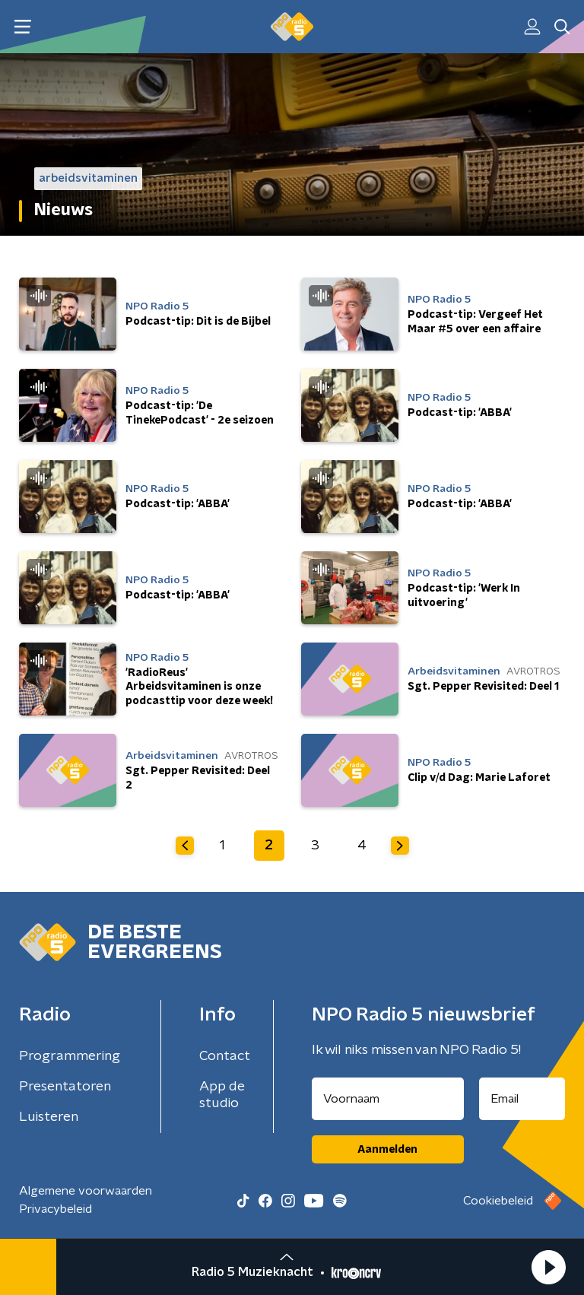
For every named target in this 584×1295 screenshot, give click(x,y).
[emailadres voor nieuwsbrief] (522, 1099)
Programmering (69, 1056)
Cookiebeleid (498, 1201)
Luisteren (48, 1117)
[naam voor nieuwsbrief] (388, 1099)
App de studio (222, 1095)
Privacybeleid (55, 1209)
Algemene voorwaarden (85, 1191)
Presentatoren (65, 1086)
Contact (224, 1056)
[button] (548, 1267)
